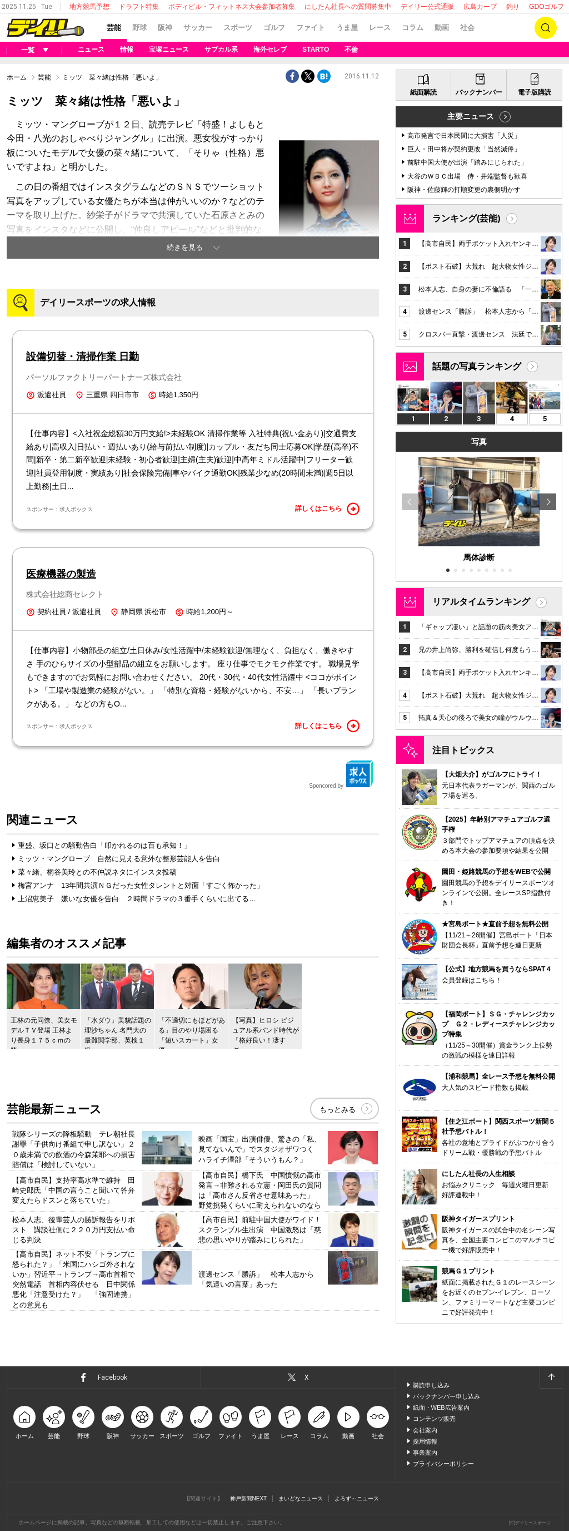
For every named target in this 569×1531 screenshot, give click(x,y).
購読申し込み (431, 1385)
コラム (412, 27)
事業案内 (425, 1452)
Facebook (112, 1377)
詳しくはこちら (327, 509)
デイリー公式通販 (427, 7)
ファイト (310, 27)
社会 (467, 27)
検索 (546, 28)
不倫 (351, 49)
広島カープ (480, 7)
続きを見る (185, 247)
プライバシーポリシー (443, 1463)
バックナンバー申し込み (446, 1396)
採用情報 (425, 1441)
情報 (126, 49)
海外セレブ (270, 49)
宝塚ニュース (169, 49)
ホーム (17, 77)
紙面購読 (423, 92)
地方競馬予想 (89, 7)
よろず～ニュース (357, 1498)
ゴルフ (274, 27)
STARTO (315, 49)
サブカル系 (221, 49)
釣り (513, 7)
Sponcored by (341, 774)
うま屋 (347, 27)
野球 (139, 27)
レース (380, 27)
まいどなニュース (300, 1498)
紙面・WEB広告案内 (441, 1407)
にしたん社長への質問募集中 (348, 7)
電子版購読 (534, 92)
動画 (442, 27)
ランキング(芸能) (466, 218)
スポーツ (237, 27)
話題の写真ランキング (476, 366)
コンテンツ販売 (434, 1418)
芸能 (114, 27)
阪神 (165, 27)
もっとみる (338, 1109)
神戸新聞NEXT (248, 1498)
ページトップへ (551, 1377)
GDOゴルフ (546, 7)
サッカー (197, 27)
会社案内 (425, 1430)
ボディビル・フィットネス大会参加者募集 (231, 7)
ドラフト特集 (139, 7)
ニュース (91, 49)
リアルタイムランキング (481, 601)
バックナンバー (479, 92)
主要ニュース (470, 116)
